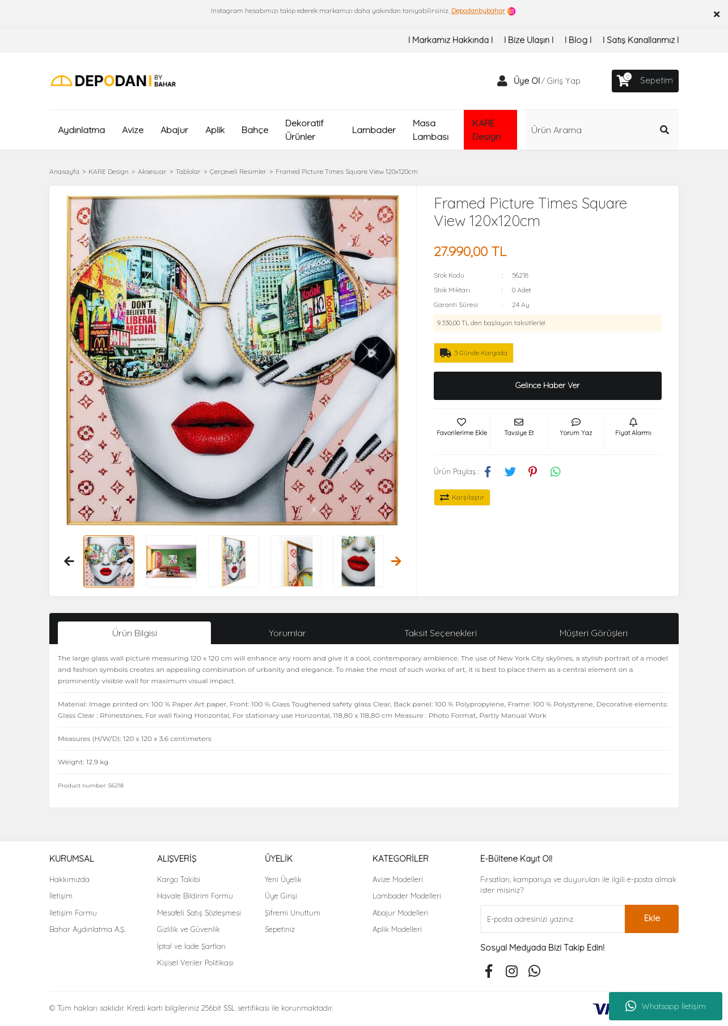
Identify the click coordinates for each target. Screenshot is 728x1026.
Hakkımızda (69, 879)
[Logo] (113, 80)
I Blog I (578, 40)
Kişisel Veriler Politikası (195, 962)
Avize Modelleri (398, 879)
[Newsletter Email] (552, 919)
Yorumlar (287, 632)
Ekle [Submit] (652, 918)
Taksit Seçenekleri (440, 632)
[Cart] (645, 81)
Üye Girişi (281, 895)
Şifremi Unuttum (292, 912)
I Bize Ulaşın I (528, 40)
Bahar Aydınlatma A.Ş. (87, 929)
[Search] (602, 130)
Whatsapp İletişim (665, 1006)
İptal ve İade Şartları (191, 946)
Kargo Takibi (178, 879)
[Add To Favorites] (462, 432)
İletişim (61, 895)
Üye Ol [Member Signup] (527, 80)
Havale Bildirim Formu (195, 895)
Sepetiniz (280, 929)
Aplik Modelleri (397, 929)
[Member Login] (502, 81)
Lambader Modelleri (407, 895)
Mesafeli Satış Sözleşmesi (199, 912)
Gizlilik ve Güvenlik (188, 929)
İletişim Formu (73, 912)
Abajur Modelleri (400, 912)
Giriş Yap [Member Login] (564, 80)
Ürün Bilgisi (134, 632)
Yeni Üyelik (283, 879)
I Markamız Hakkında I (450, 40)
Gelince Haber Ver (547, 385)
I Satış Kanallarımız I (641, 40)
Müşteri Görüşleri (594, 632)
